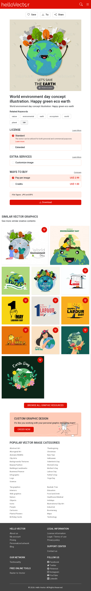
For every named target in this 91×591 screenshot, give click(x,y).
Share (59, 14)
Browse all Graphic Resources (45, 405)
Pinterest (52, 568)
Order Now (24, 429)
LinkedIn (52, 578)
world (66, 116)
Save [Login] (31, 14)
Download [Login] (45, 202)
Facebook (53, 562)
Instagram (53, 572)
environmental (28, 116)
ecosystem (54, 116)
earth (42, 116)
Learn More (76, 130)
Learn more (19, 141)
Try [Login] (45, 14)
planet (14, 122)
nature (14, 116)
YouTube (52, 575)
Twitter (51, 565)
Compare (77, 172)
